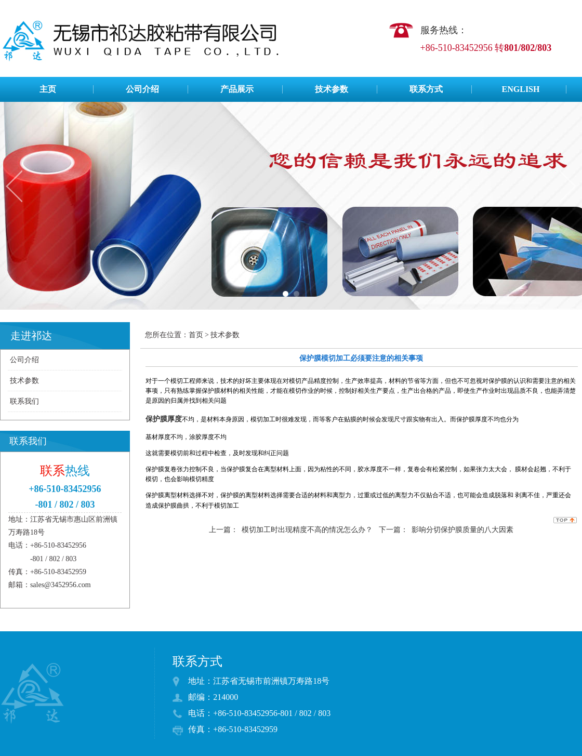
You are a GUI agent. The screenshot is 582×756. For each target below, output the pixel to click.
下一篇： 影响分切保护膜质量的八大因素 (446, 530)
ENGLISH (521, 89)
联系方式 (426, 89)
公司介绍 (142, 89)
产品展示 (237, 89)
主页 (47, 89)
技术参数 (331, 89)
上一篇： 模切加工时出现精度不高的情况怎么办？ (291, 530)
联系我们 (24, 401)
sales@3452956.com (60, 585)
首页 (196, 335)
